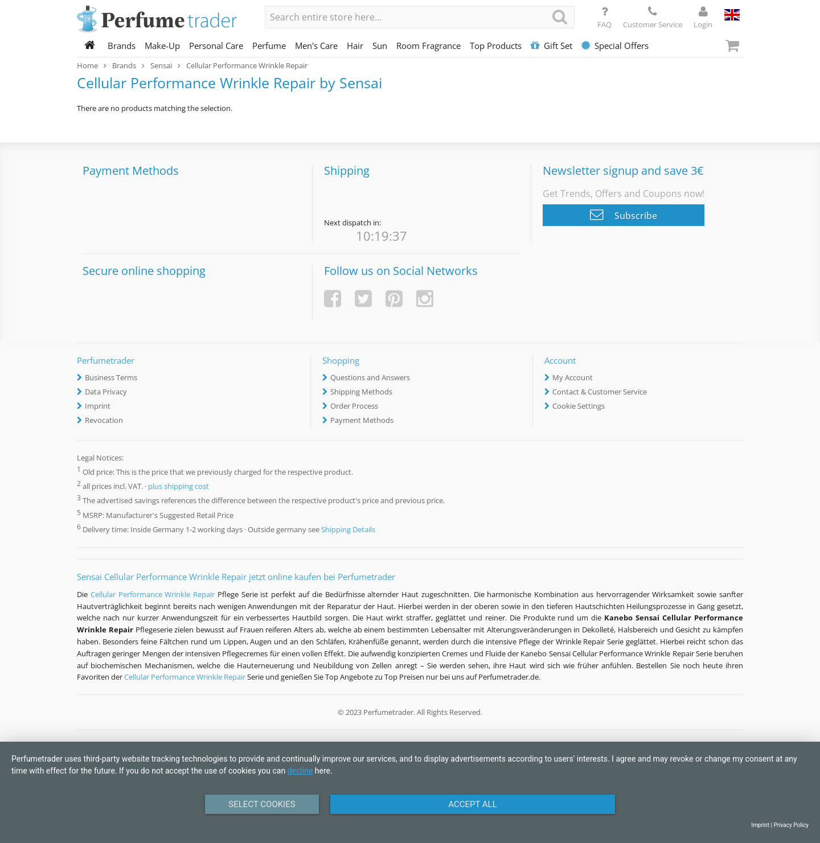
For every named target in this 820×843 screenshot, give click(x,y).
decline (300, 770)
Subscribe (623, 214)
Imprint (97, 406)
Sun (379, 45)
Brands (122, 45)
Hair (355, 45)
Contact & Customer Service (599, 391)
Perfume (269, 45)
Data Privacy (106, 391)
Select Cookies (261, 804)
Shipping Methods (361, 391)
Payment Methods (361, 420)
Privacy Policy (791, 825)
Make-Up (162, 45)
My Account (572, 377)
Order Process (354, 406)
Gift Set (551, 45)
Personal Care (216, 45)
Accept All (472, 804)
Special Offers (615, 45)
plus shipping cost (178, 487)
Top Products (496, 45)
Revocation (104, 420)
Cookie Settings (578, 406)
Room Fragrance (428, 45)
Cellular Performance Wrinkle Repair (153, 594)
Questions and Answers (370, 377)
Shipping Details (348, 529)
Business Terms (111, 377)
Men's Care (316, 45)
